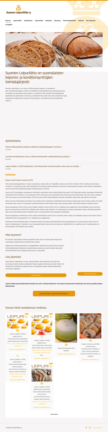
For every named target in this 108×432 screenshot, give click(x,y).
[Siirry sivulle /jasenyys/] (20, 120)
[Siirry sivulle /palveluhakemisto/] (54, 293)
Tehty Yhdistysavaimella (97, 427)
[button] (17, 332)
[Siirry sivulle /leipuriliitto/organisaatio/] (87, 120)
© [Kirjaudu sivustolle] (6, 427)
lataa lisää (54, 414)
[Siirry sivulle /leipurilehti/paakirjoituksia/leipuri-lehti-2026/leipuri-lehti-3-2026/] (90, 251)
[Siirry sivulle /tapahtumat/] (54, 120)
